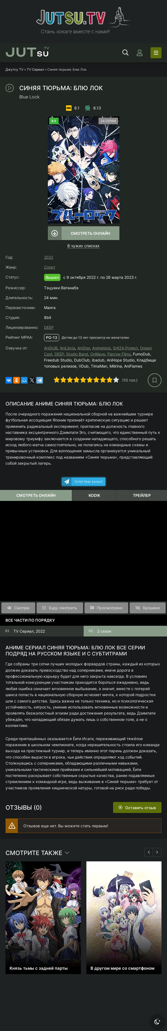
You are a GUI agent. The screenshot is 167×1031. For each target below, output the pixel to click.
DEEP (49, 327)
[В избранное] (154, 380)
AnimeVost (101, 348)
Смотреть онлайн (90, 233)
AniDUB (51, 348)
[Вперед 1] (157, 852)
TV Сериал (35, 69)
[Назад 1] (149, 852)
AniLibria (67, 348)
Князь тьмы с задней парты (39, 968)
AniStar (83, 348)
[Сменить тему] (157, 1021)
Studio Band (77, 354)
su (27, 53)
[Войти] (139, 52)
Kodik (94, 495)
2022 (48, 257)
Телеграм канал (88, 481)
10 (116, 379)
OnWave (97, 354)
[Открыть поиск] (125, 52)
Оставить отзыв (140, 807)
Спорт (49, 267)
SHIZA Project (125, 348)
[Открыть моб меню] (155, 52)
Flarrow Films (119, 354)
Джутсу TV (14, 69)
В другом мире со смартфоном (122, 968)
